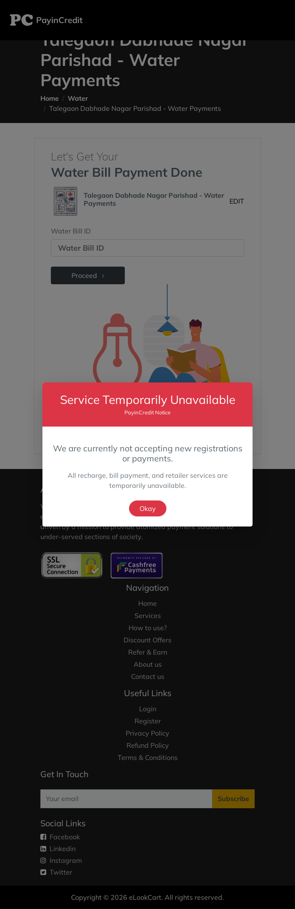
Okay (148, 508)
